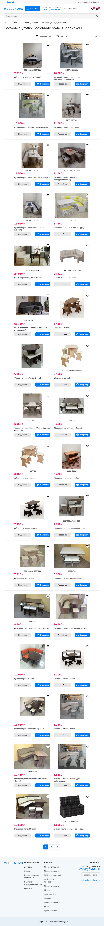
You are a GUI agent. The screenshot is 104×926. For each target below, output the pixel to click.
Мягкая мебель (50, 894)
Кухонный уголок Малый (64, 678)
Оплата (89, 2)
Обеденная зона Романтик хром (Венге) (31, 628)
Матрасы (47, 898)
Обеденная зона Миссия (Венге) (68, 428)
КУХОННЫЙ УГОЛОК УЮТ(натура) (69, 227)
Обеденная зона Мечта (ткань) (27, 77)
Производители (50, 911)
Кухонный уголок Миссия (25, 829)
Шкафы (47, 890)
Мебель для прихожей (49, 880)
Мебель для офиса (52, 902)
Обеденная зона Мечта (24, 578)
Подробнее (22, 84)
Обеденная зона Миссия (25, 478)
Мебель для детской (52, 875)
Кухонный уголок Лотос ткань (66, 127)
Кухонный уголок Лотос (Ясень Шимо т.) (71, 628)
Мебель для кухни (51, 867)
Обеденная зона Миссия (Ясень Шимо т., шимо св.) (32, 429)
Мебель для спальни (52, 886)
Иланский (10, 2)
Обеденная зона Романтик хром (67, 578)
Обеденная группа (62, 328)
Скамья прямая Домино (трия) (27, 278)
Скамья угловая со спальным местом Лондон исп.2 (30, 329)
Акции (46, 907)
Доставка (82, 2)
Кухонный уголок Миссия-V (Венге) (29, 729)
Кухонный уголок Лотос (24, 678)
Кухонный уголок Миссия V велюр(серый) (32, 177)
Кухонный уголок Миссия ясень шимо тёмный (30, 780)
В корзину (44, 84)
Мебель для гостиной (52, 871)
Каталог (34, 9)
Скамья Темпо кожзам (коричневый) (69, 829)
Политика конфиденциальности (33, 883)
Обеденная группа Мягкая (25, 528)
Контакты (96, 2)
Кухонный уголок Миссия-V (65, 729)
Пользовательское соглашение (31, 876)
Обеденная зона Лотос (64, 378)
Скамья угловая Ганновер (65, 278)
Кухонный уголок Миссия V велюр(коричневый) (65, 178)
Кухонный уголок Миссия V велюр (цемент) (29, 228)
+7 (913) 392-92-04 (51, 10)
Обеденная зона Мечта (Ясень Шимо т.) (71, 528)
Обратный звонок (71, 9)
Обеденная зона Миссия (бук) (66, 478)
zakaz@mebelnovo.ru (90, 880)
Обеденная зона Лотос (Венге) (27, 378)
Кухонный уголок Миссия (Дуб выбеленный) (67, 780)
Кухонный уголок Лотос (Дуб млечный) (31, 127)
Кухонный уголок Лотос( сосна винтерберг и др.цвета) (67, 78)
